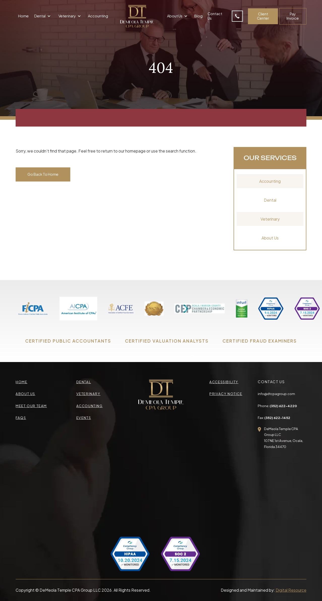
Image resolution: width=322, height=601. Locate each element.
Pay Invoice (292, 16)
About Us (270, 237)
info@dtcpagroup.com (276, 394)
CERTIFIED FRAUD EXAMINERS (259, 341)
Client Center (263, 16)
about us (25, 394)
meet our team (31, 406)
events (83, 417)
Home (23, 16)
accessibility (223, 382)
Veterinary (270, 219)
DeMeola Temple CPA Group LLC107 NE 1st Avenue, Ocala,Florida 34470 (283, 438)
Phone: (277, 406)
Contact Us (215, 15)
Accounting (98, 16)
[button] (43, 16)
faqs (21, 417)
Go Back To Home (42, 174)
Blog (198, 16)
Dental (270, 200)
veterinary (88, 394)
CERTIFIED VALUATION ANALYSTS (167, 341)
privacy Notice (225, 394)
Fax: (274, 417)
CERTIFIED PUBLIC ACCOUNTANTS (68, 341)
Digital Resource (291, 590)
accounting (89, 406)
